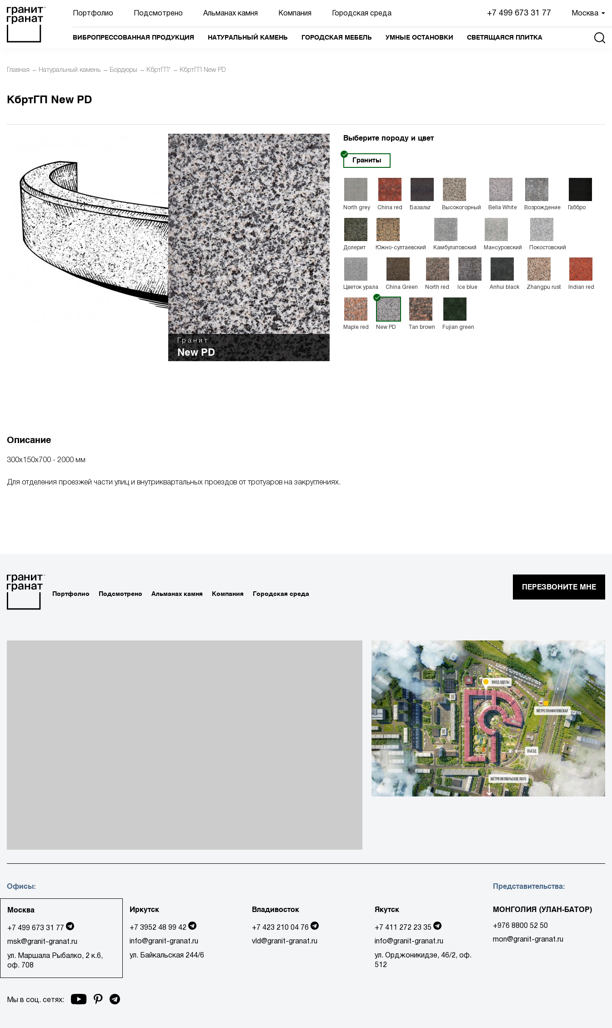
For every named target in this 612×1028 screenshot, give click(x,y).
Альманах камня (230, 13)
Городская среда (361, 13)
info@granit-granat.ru (164, 941)
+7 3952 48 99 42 (158, 928)
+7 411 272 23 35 (403, 928)
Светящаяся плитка (504, 37)
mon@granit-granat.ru (528, 940)
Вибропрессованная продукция (133, 37)
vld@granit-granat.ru (284, 941)
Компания (294, 13)
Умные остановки (419, 37)
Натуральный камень (248, 37)
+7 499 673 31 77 (519, 13)
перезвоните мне (559, 587)
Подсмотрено (158, 13)
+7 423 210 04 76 (280, 928)
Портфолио (93, 13)
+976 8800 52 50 (520, 926)
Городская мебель (336, 37)
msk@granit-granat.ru (42, 942)
